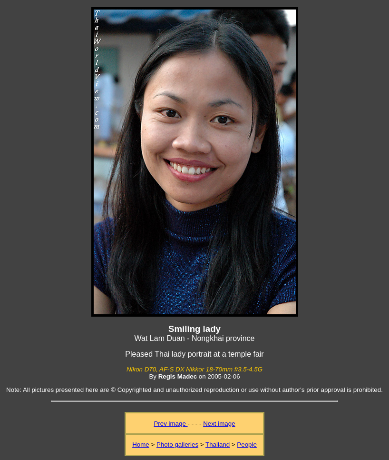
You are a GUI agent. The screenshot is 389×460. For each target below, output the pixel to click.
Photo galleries (177, 444)
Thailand (217, 444)
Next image (219, 423)
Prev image (170, 423)
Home (140, 444)
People (247, 444)
